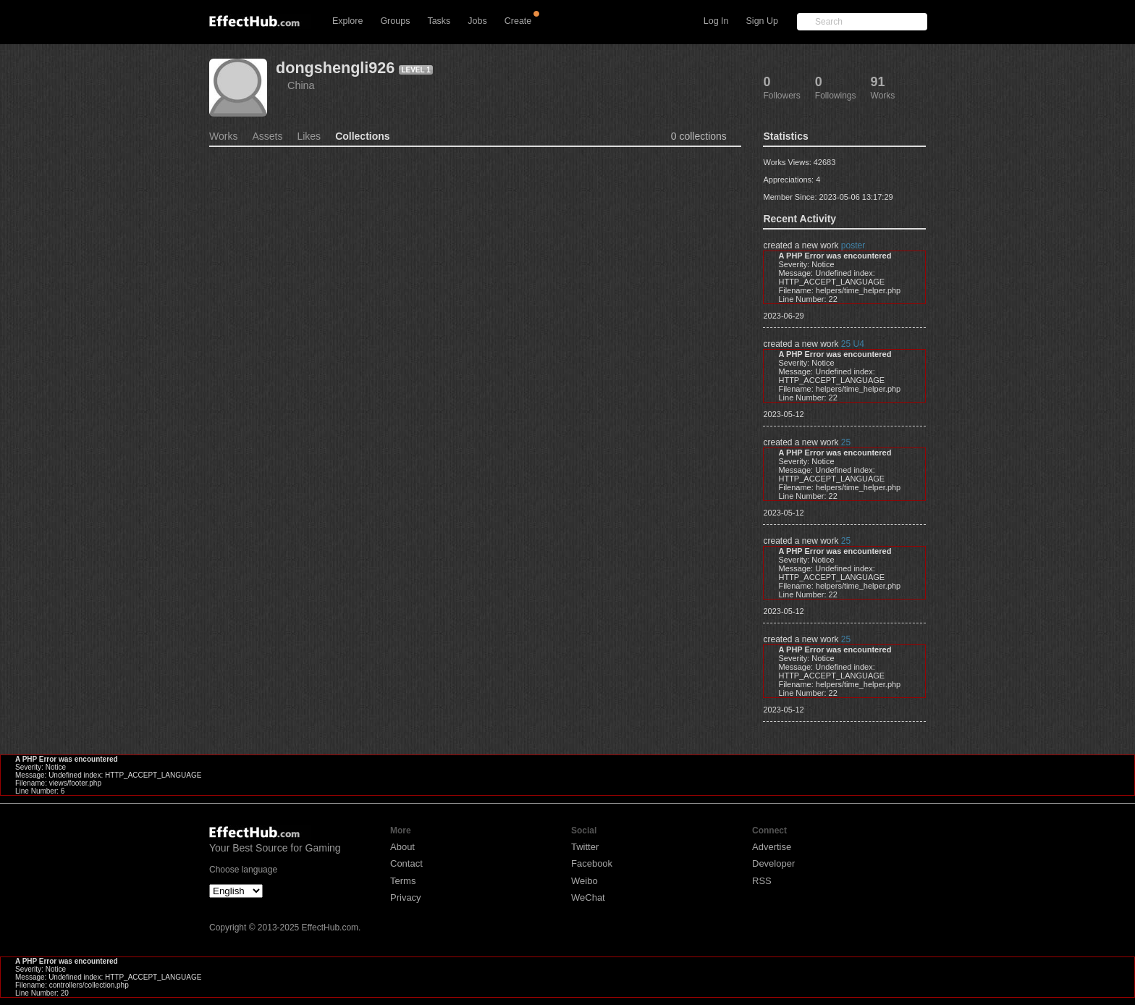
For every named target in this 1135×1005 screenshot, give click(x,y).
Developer (773, 863)
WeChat (588, 897)
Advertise (771, 846)
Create (518, 21)
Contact (406, 863)
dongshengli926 (335, 68)
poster (853, 245)
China (301, 85)
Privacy (405, 897)
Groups (395, 21)
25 (846, 442)
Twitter (585, 846)
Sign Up (762, 21)
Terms (402, 880)
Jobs (477, 21)
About (402, 846)
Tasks (438, 21)
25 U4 (852, 344)
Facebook (591, 863)
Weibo (584, 880)
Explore (347, 21)
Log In (716, 21)
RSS (762, 880)
